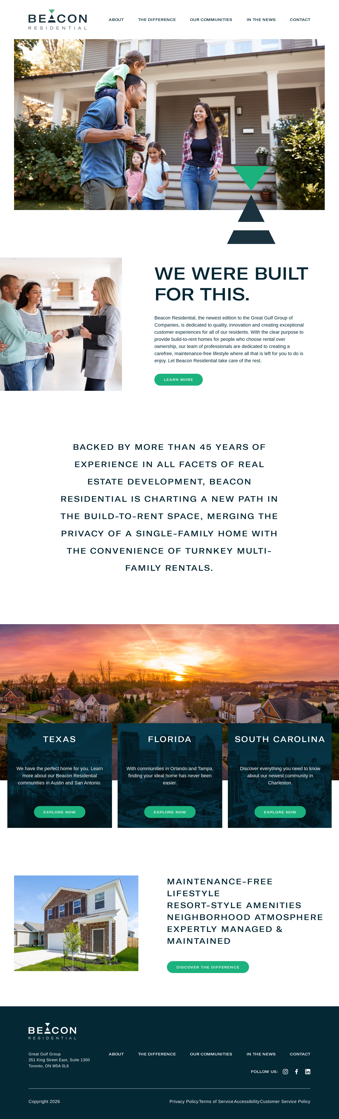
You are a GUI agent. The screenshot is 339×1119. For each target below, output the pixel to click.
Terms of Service (216, 1101)
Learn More (178, 379)
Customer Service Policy (285, 1101)
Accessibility (246, 1101)
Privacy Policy (184, 1101)
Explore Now (59, 812)
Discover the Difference (207, 967)
